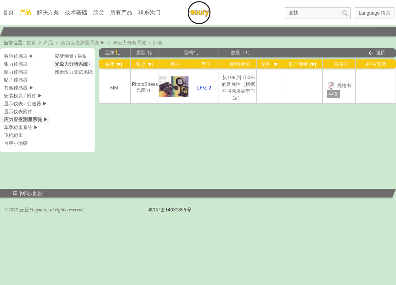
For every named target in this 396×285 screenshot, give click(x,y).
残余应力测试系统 (74, 72)
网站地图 (31, 193)
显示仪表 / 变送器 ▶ (25, 103)
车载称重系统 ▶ (21, 127)
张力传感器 (16, 64)
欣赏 (98, 12)
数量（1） (242, 52)
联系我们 (149, 12)
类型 (144, 52)
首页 (8, 12)
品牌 (112, 52)
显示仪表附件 (18, 111)
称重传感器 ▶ (19, 56)
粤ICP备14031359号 (169, 210)
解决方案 (48, 12)
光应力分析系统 (129, 43)
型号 (191, 52)
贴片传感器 (16, 80)
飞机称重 (13, 135)
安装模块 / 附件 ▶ (23, 96)
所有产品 (121, 12)
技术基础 (76, 12)
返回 (381, 52)
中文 (333, 94)
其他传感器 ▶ (19, 88)
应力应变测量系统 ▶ (83, 43)
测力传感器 (16, 72)
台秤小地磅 (16, 143)
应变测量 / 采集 (71, 56)
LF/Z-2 (204, 88)
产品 (25, 12)
